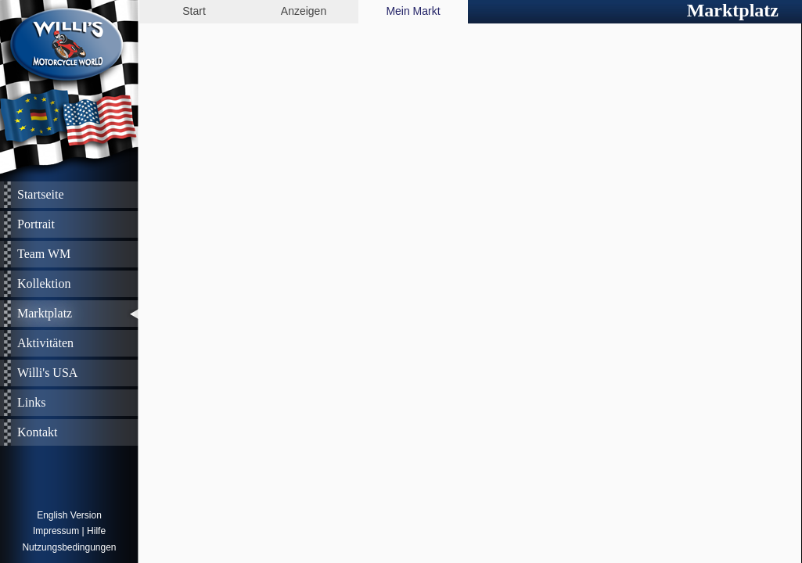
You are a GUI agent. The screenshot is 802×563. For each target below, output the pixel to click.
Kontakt (37, 432)
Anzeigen (303, 11)
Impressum (56, 530)
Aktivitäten (45, 343)
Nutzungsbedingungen (69, 547)
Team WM (43, 253)
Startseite (40, 194)
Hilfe (96, 530)
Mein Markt (413, 11)
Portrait (36, 224)
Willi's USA (47, 372)
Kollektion (43, 283)
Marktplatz (44, 313)
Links (31, 402)
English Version (69, 515)
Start (194, 11)
